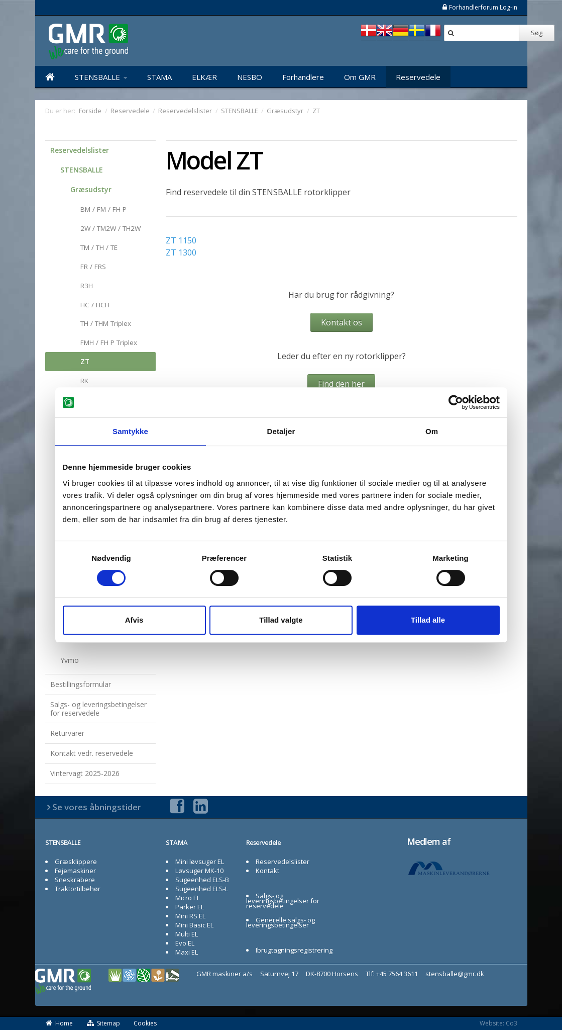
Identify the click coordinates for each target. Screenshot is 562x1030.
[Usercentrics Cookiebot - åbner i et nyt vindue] (456, 402)
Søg (536, 32)
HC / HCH (94, 304)
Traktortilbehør (77, 888)
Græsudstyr (90, 189)
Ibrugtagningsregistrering (294, 950)
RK (84, 380)
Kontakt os (341, 322)
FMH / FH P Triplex (108, 342)
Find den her (341, 383)
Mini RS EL (190, 915)
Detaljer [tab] (281, 431)
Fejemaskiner (75, 870)
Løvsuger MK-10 (199, 870)
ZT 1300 (181, 252)
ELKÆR (204, 77)
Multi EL (186, 933)
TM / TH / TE (99, 247)
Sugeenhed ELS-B (202, 879)
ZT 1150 (181, 240)
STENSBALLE (101, 77)
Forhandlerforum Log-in (479, 7)
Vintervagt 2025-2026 (85, 773)
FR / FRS (93, 266)
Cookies (145, 1023)
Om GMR (360, 77)
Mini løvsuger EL (199, 861)
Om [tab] (431, 431)
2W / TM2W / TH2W (110, 228)
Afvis (134, 620)
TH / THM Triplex (105, 323)
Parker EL (189, 906)
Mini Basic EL (194, 924)
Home (59, 1023)
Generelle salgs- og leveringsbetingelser (280, 922)
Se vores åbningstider (96, 807)
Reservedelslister (79, 150)
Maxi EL (186, 952)
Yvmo (69, 660)
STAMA (159, 77)
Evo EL (184, 943)
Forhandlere (303, 77)
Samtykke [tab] (130, 431)
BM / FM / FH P (103, 209)
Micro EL (187, 897)
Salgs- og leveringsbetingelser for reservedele (98, 709)
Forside (90, 110)
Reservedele (418, 77)
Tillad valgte (280, 620)
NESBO (249, 77)
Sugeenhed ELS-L (201, 888)
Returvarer (67, 733)
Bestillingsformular (80, 684)
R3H (86, 285)
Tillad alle (428, 620)
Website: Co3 (498, 1023)
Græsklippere (76, 861)
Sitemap (103, 1023)
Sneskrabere (75, 879)
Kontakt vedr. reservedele (91, 753)
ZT (84, 361)
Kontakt (267, 870)
